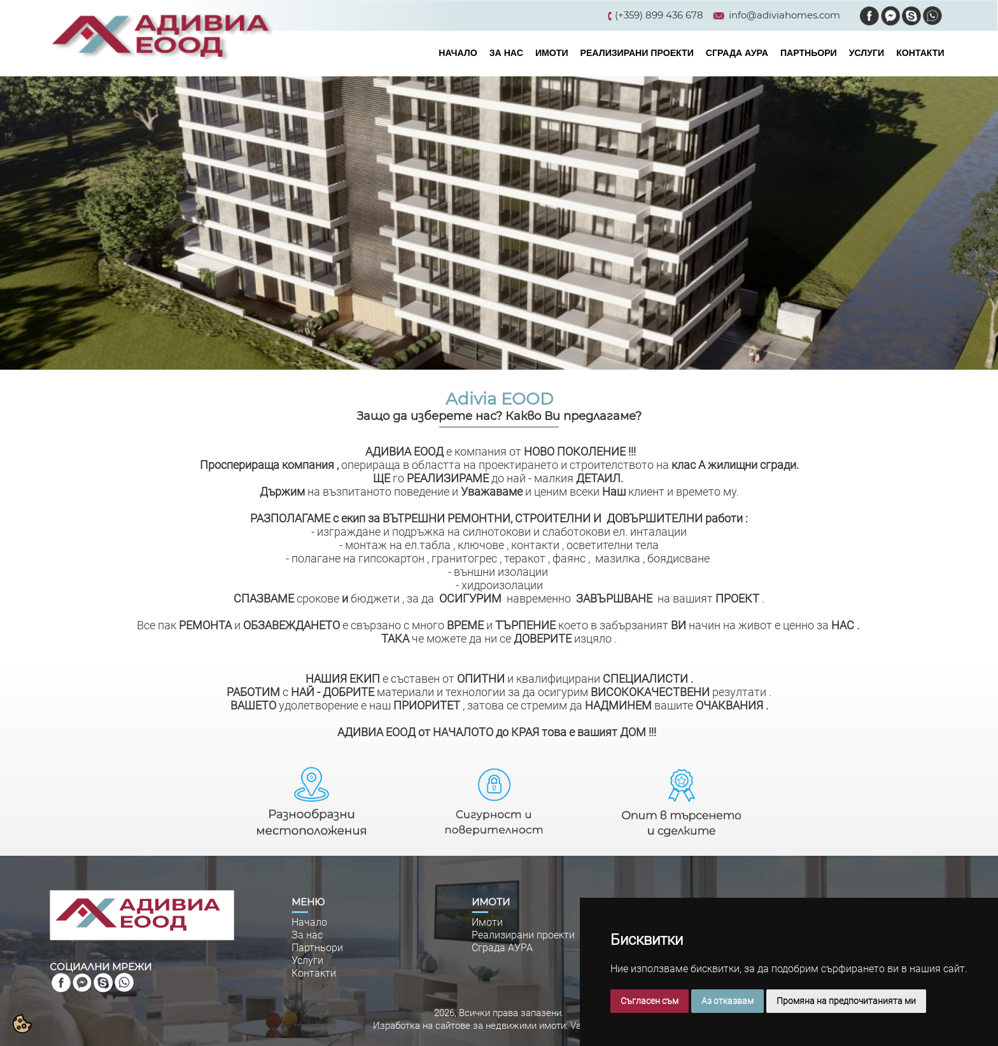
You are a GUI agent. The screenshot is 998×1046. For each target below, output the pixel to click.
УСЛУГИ (866, 53)
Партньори (317, 948)
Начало (309, 922)
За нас (307, 935)
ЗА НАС (506, 53)
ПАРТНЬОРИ (808, 53)
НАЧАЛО (458, 53)
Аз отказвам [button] (727, 1001)
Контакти (314, 973)
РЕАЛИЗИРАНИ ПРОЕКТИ (637, 53)
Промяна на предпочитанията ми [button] (846, 1001)
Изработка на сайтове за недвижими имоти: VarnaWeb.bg (499, 1025)
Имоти (487, 922)
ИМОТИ (551, 53)
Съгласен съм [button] (649, 1001)
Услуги (307, 960)
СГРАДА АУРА (737, 53)
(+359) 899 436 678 (659, 15)
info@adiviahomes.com (784, 15)
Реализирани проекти (523, 935)
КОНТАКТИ (920, 53)
